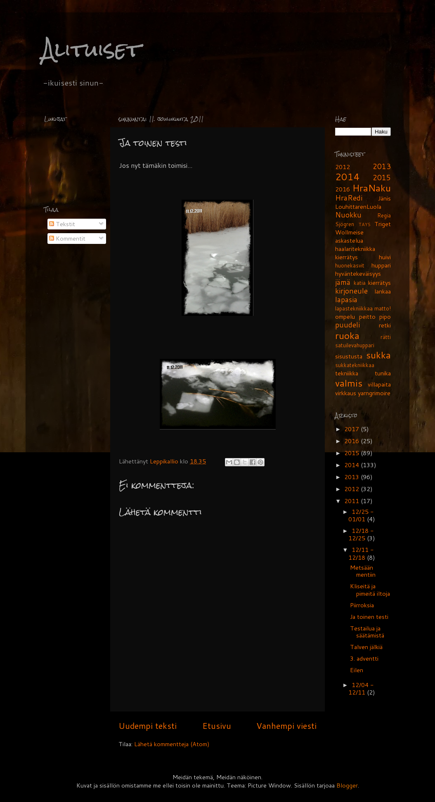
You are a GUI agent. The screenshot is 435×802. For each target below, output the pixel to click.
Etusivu (216, 725)
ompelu (345, 316)
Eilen (356, 670)
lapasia (346, 299)
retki (385, 325)
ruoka (347, 335)
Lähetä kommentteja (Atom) (172, 744)
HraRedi (348, 198)
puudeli (347, 325)
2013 (382, 166)
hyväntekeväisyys (358, 273)
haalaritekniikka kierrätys (355, 252)
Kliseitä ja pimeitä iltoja (370, 589)
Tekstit (62, 224)
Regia (384, 215)
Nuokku (348, 215)
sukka (378, 354)
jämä (342, 282)
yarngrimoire (374, 393)
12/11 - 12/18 (361, 553)
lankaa (382, 291)
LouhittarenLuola (358, 206)
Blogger (347, 785)
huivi (385, 257)
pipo (385, 316)
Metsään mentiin (363, 571)
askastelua (349, 240)
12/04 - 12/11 (361, 688)
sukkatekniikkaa (354, 365)
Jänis (384, 198)
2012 (342, 166)
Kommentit (67, 238)
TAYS (365, 224)
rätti (386, 337)
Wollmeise (349, 232)
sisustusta (348, 356)
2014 (347, 176)
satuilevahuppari (354, 345)
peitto (367, 316)
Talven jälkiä (366, 646)
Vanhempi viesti (286, 725)
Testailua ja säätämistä (367, 632)
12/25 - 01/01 (361, 515)
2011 (352, 500)
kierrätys (379, 282)
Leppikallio (165, 461)
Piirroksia (362, 605)
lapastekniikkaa (354, 308)
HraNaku (371, 187)
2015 (382, 177)
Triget (382, 224)
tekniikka (346, 373)
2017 (352, 429)
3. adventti (364, 658)
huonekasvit (349, 265)
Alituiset (91, 49)
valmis (348, 382)
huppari (381, 265)
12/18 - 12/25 (361, 534)
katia (360, 282)
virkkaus (345, 393)
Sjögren (344, 224)
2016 (342, 189)
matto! (382, 308)
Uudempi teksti (147, 725)
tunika (383, 373)
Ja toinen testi (369, 616)
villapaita (379, 384)
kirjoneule (351, 291)
